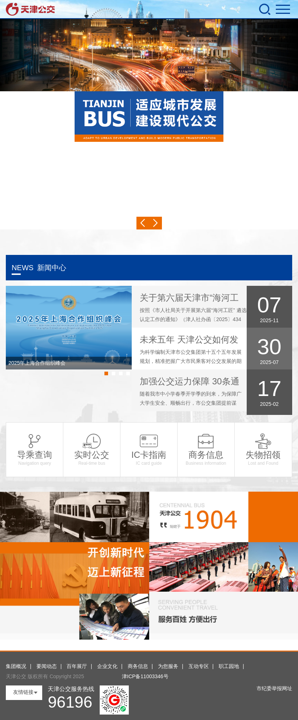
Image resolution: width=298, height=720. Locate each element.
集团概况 (16, 666)
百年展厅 (77, 666)
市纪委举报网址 (274, 688)
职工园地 (229, 666)
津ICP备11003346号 (145, 676)
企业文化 (107, 666)
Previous (142, 223)
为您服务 (168, 666)
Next (155, 223)
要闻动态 (46, 666)
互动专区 (198, 666)
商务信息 (138, 666)
